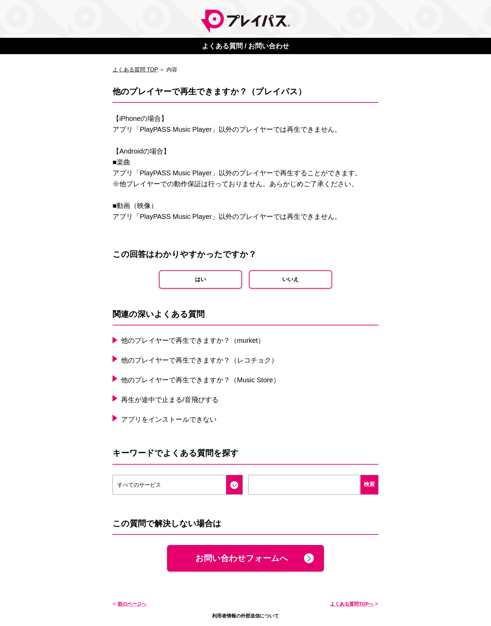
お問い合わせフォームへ (241, 558)
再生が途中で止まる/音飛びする (170, 399)
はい (200, 279)
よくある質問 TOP (135, 70)
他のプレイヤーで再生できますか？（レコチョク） (199, 360)
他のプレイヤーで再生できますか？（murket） (193, 340)
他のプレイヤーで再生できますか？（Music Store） (200, 380)
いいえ (290, 279)
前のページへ (132, 604)
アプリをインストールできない (169, 419)
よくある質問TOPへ (351, 604)
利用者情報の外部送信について (245, 616)
